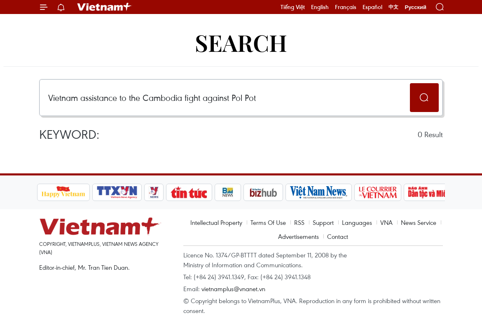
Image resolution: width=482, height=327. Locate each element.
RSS (299, 222)
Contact (337, 236)
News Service (418, 222)
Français (345, 7)
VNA (386, 222)
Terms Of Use (268, 222)
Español (372, 7)
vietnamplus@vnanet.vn (233, 289)
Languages (357, 222)
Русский (415, 7)
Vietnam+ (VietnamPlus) (105, 7)
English (320, 7)
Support (323, 222)
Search (241, 42)
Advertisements (298, 236)
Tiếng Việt (293, 7)
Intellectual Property (216, 222)
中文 (393, 7)
